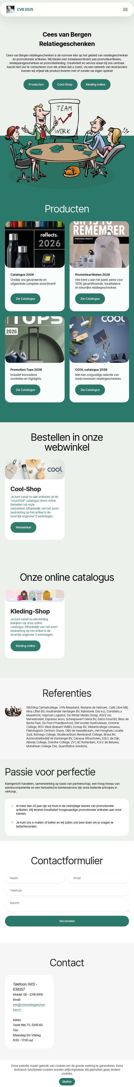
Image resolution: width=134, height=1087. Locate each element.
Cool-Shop (64, 84)
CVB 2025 (25, 9)
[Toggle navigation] (125, 9)
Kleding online (95, 84)
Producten (36, 84)
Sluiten (67, 1081)
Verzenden (67, 921)
